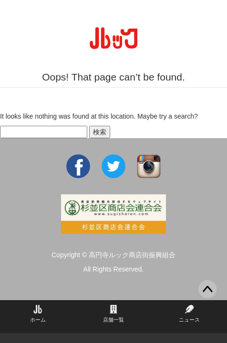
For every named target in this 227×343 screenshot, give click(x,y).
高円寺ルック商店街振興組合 (132, 255)
